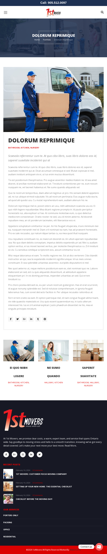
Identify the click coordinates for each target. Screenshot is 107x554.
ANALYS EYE (75, 550)
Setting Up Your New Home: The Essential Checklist (44, 486)
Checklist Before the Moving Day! (34, 499)
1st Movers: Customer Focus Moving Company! (41, 474)
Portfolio (47, 39)
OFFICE (6, 529)
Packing (7, 522)
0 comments (38, 470)
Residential (9, 536)
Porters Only (10, 515)
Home (37, 39)
